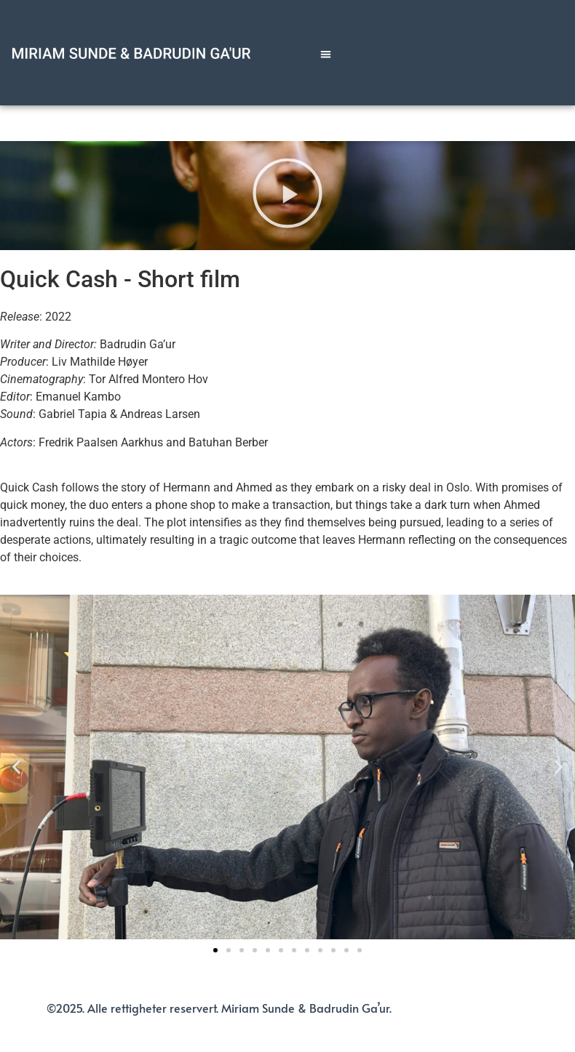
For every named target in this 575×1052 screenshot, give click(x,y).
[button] (325, 54)
